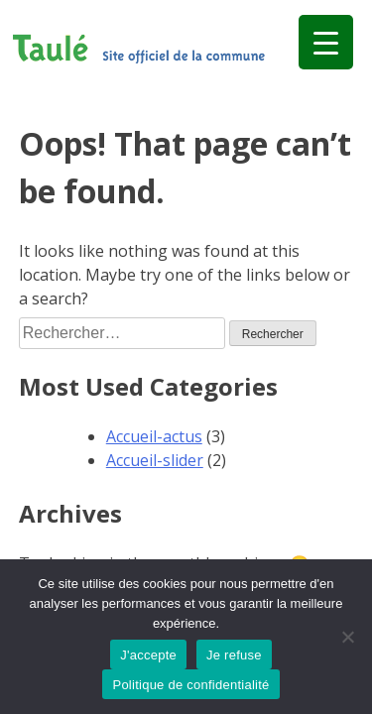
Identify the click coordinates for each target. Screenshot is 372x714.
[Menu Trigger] (326, 42)
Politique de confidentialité (190, 684)
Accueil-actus (154, 436)
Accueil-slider (154, 460)
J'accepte (148, 655)
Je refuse (234, 655)
